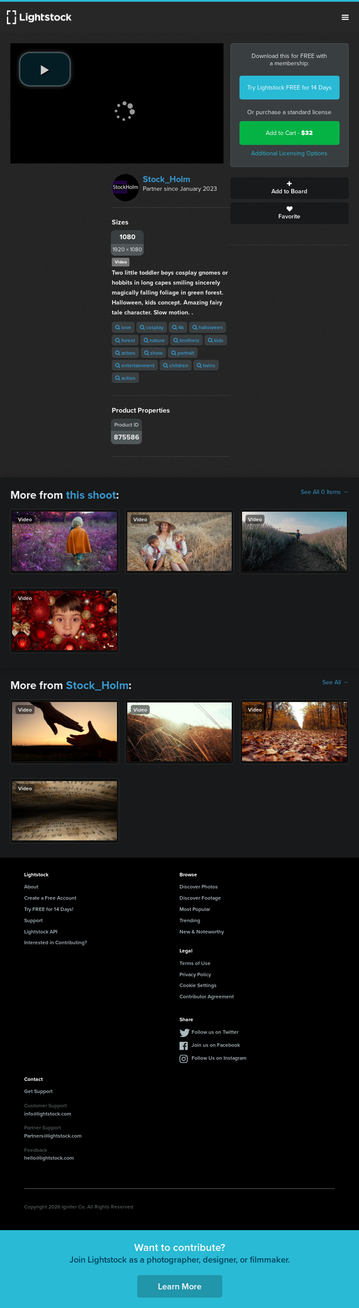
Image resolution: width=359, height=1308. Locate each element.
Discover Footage (200, 897)
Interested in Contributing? (55, 942)
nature (154, 340)
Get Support (38, 1091)
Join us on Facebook (216, 1044)
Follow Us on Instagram (219, 1057)
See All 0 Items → (325, 492)
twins (206, 365)
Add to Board (289, 188)
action (125, 378)
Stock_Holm (166, 179)
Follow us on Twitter (215, 1032)
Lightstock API (40, 931)
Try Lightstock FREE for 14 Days (289, 87)
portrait (182, 352)
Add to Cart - (289, 133)
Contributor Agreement (207, 996)
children (175, 365)
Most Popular (195, 909)
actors (125, 352)
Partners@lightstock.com (53, 1135)
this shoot (91, 495)
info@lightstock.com (47, 1113)
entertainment (134, 365)
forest (125, 340)
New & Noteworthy (202, 931)
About (31, 886)
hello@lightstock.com (49, 1157)
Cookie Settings (198, 985)
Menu (345, 17)
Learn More (180, 1286)
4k (178, 327)
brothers (186, 340)
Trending (190, 920)
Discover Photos (199, 886)
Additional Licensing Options (289, 153)
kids (216, 340)
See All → (335, 682)
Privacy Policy (195, 974)
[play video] (45, 69)
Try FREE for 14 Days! (48, 909)
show (153, 352)
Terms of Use (195, 963)
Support (33, 920)
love (123, 327)
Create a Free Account (50, 897)
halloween (207, 327)
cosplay (152, 327)
